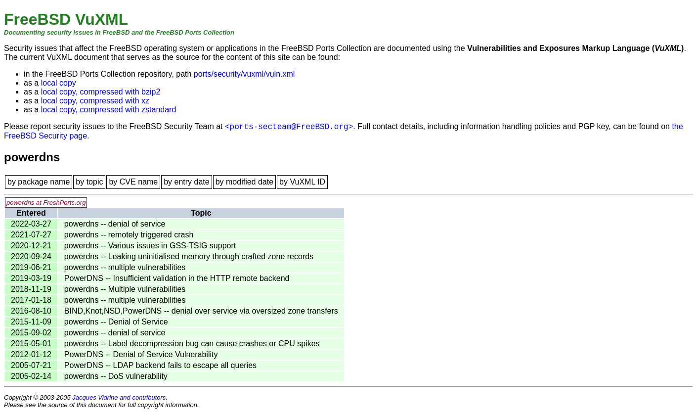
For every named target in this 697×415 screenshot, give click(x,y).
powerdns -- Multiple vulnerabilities (124, 289)
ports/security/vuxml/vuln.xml (244, 74)
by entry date (187, 182)
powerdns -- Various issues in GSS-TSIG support (150, 245)
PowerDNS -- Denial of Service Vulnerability (141, 354)
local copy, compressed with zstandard (108, 109)
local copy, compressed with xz (95, 100)
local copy (58, 83)
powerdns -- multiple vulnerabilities (124, 267)
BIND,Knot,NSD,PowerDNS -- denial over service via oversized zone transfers (201, 311)
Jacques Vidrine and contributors (119, 397)
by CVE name (133, 182)
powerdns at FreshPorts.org (46, 202)
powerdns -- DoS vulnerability (116, 376)
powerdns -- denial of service (115, 224)
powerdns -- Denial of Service (116, 322)
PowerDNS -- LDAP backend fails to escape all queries (160, 365)
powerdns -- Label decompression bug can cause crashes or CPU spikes (192, 343)
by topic (89, 182)
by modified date (244, 182)
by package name (38, 182)
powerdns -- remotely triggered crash (128, 235)
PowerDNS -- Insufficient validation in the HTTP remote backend (177, 278)
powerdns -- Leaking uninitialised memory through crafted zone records (188, 256)
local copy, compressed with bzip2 (101, 92)
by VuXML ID (302, 182)
